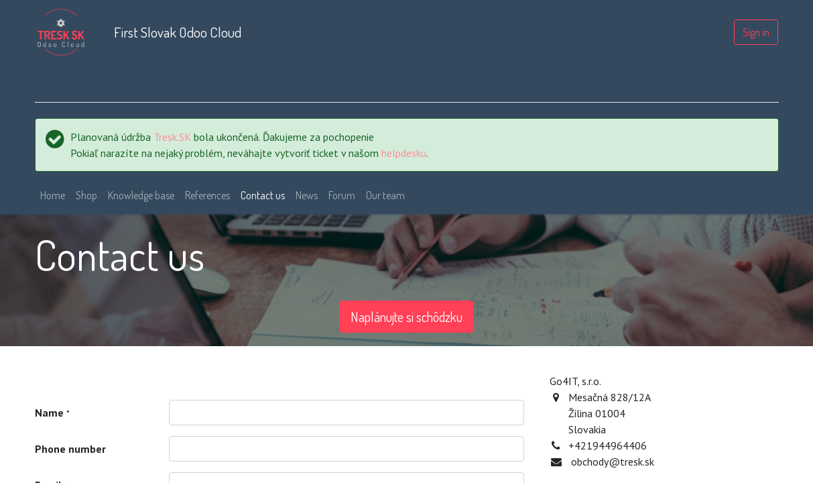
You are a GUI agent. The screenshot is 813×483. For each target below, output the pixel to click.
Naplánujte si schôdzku (406, 316)
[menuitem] (52, 195)
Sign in (756, 32)
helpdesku (403, 153)
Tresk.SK (172, 137)
